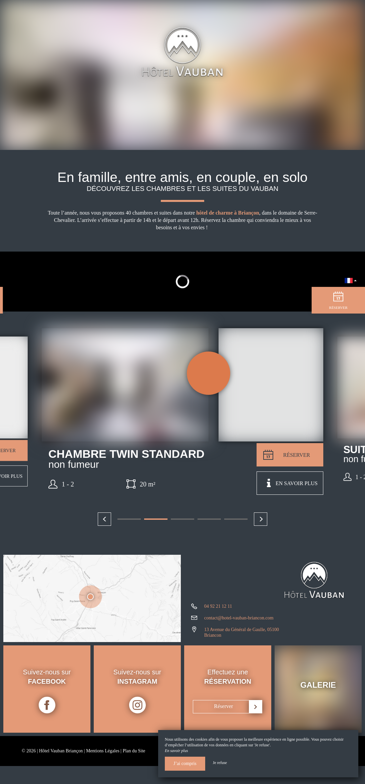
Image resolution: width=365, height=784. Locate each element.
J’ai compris (185, 763)
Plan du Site (134, 750)
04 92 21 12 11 (218, 606)
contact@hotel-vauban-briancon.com (239, 617)
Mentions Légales (102, 750)
